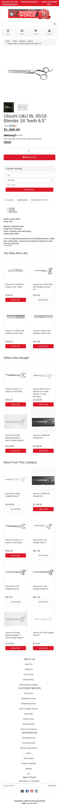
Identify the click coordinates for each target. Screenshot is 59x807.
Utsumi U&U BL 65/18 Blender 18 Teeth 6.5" (24, 44)
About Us (28, 664)
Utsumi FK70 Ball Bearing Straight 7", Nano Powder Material (14, 437)
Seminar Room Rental (28, 748)
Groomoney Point (28, 738)
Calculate (29, 190)
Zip (28, 774)
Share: (10, 126)
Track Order (28, 714)
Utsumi (30, 41)
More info (13, 135)
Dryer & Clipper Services (28, 709)
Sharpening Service (28, 704)
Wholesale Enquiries (29, 2)
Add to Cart (29, 157)
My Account (28, 693)
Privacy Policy (28, 680)
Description (9, 200)
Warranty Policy (29, 724)
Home (8, 41)
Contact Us (28, 669)
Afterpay (28, 769)
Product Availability (28, 763)
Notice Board (29, 758)
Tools (15, 41)
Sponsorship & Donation (28, 685)
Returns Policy (28, 719)
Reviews (39, 200)
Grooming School (28, 743)
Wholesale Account (28, 698)
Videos (28, 753)
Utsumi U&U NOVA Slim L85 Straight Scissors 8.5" (43, 286)
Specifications (22, 200)
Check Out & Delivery (28, 729)
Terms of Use (29, 674)
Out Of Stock (43, 300)
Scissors (22, 41)
